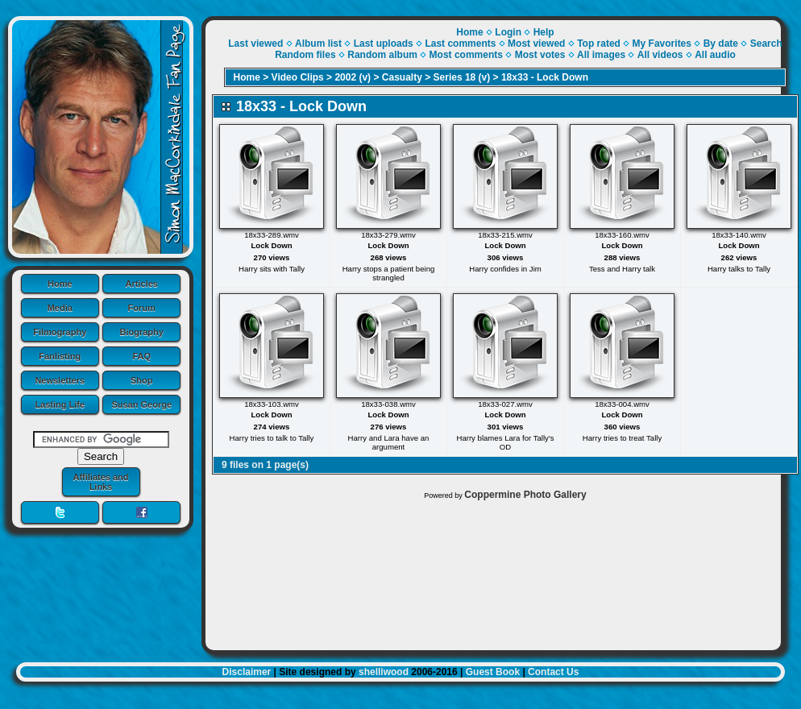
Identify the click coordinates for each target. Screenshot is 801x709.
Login (508, 32)
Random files (305, 54)
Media (60, 308)
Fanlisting (60, 356)
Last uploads (383, 43)
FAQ (141, 356)
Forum (142, 308)
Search (766, 43)
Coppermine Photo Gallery (525, 494)
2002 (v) (352, 77)
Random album (382, 54)
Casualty (402, 77)
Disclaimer (247, 672)
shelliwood (384, 672)
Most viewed (536, 43)
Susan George (141, 404)
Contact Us (553, 672)
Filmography (59, 332)
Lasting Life (60, 404)
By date (720, 43)
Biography (142, 332)
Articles (142, 283)
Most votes (540, 54)
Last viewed (255, 43)
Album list (318, 43)
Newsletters (60, 380)
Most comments (466, 54)
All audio (715, 54)
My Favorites (662, 43)
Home (60, 283)
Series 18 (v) (462, 77)
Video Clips (298, 77)
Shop (142, 380)
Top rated (598, 43)
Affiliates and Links (100, 481)
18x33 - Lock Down (544, 77)
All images (601, 54)
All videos (660, 54)
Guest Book (493, 672)
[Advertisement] (493, 571)
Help (543, 32)
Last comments (460, 43)
